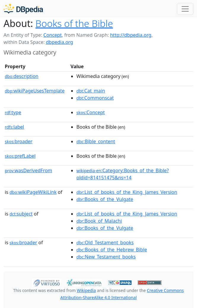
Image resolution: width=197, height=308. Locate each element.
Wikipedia (86, 290)
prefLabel (20, 156)
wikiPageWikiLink (33, 192)
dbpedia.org (59, 42)
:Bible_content (95, 141)
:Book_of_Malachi (99, 221)
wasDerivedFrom (28, 170)
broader (18, 141)
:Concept (90, 112)
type (13, 112)
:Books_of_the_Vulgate (104, 199)
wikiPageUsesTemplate (35, 90)
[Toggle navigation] (185, 9)
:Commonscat (95, 98)
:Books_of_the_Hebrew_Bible (111, 249)
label (14, 127)
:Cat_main (90, 90)
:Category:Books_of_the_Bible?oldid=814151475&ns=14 (122, 174)
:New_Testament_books (106, 256)
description (22, 76)
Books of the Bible (74, 23)
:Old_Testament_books (105, 242)
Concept (52, 35)
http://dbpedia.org (130, 35)
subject (21, 213)
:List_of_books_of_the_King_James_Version (126, 192)
